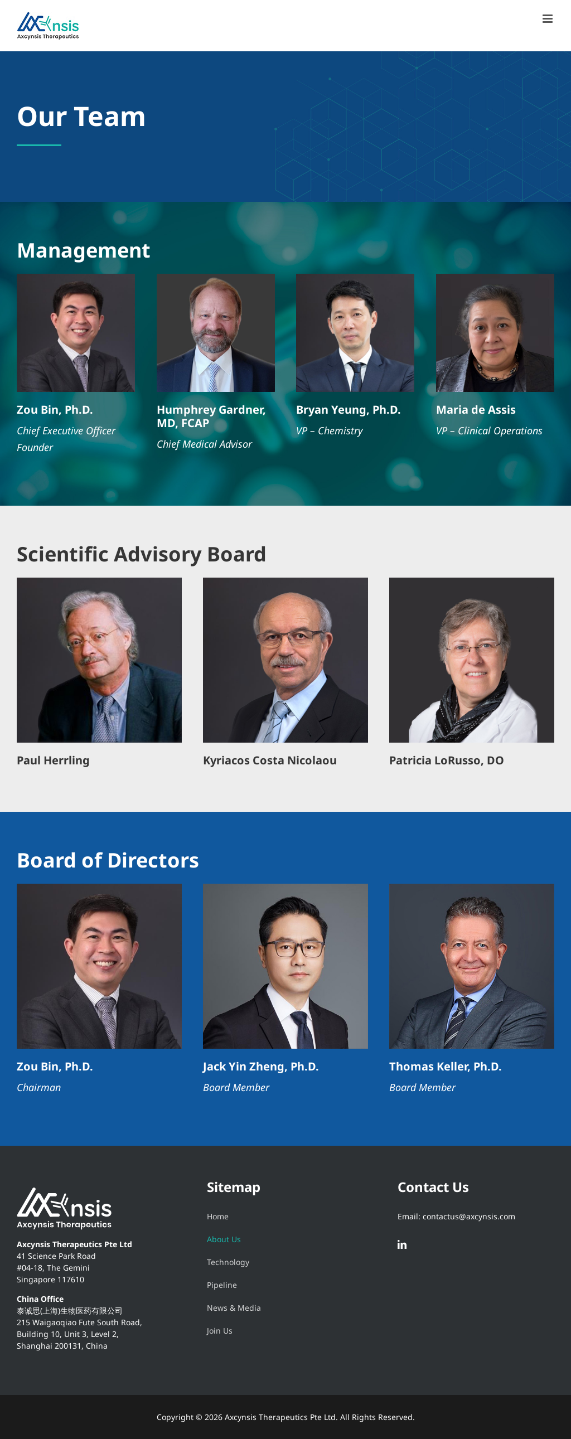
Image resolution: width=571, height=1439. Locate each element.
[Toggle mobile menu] (548, 19)
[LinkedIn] (402, 1244)
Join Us (220, 1330)
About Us (224, 1239)
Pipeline (222, 1285)
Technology (228, 1262)
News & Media (234, 1307)
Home (218, 1216)
